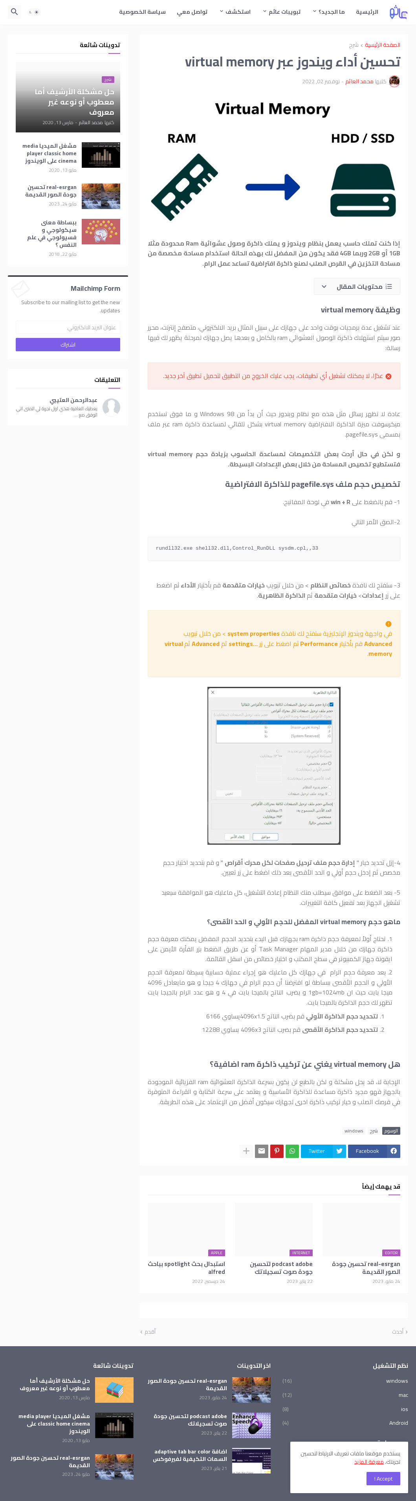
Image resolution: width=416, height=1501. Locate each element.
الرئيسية (367, 12)
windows (354, 1131)
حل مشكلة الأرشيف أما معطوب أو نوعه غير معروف (55, 1384)
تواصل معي (192, 12)
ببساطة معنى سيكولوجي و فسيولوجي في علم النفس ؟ (52, 234)
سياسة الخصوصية (142, 12)
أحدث (397, 1332)
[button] (33, 12)
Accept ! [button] (383, 1478)
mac (345, 1395)
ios (345, 1409)
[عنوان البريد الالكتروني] (68, 327)
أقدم (150, 1332)
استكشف (238, 12)
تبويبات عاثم (285, 12)
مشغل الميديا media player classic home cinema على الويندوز (49, 153)
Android (345, 1422)
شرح (354, 45)
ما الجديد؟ (332, 12)
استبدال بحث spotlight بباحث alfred (186, 1268)
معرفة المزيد (369, 1462)
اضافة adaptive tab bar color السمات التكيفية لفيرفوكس (190, 1455)
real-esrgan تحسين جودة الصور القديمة (366, 1268)
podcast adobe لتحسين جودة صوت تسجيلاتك (281, 1268)
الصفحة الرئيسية (382, 45)
